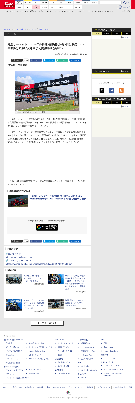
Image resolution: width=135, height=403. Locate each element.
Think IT (9, 343)
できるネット (11, 374)
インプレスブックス (36, 369)
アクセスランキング (106, 30)
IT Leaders (10, 355)
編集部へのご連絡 (59, 387)
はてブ (51, 60)
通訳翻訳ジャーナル (88, 351)
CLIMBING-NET (63, 366)
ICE (102, 340)
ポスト (18, 60)
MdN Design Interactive (89, 370)
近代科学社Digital (64, 373)
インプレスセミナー (36, 355)
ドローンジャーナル (13, 359)
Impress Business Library (37, 351)
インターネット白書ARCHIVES (17, 378)
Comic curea (108, 347)
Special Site (103, 71)
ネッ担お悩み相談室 (13, 363)
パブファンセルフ (110, 358)
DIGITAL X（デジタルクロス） (39, 359)
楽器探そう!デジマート (66, 347)
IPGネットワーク (107, 362)
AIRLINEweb (85, 343)
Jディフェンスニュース (89, 347)
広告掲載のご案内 (43, 387)
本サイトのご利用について (12, 387)
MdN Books (85, 366)
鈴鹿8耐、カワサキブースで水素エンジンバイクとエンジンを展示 (34, 278)
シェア (37, 60)
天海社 (106, 343)
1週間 (117, 33)
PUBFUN (104, 355)
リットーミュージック (65, 343)
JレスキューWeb (87, 355)
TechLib (83, 377)
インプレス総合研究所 (14, 351)
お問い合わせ (30, 387)
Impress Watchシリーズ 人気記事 (112, 99)
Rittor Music (59, 340)
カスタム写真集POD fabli (113, 369)
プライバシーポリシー (76, 387)
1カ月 (126, 33)
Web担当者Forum (12, 347)
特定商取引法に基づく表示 (122, 387)
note (64, 60)
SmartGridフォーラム (36, 343)
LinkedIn (77, 60)
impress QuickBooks (111, 351)
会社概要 (90, 387)
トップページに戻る (47, 323)
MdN (79, 363)
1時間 (97, 33)
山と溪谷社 (59, 359)
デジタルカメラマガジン (15, 370)
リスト (26, 60)
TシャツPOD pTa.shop (112, 365)
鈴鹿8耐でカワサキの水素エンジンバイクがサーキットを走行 (75, 303)
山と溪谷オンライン (65, 362)
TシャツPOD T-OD (65, 351)
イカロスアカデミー (88, 359)
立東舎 (60, 355)
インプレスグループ (103, 387)
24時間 (106, 33)
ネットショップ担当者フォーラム (40, 347)
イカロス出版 (83, 340)
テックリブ (82, 374)
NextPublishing (34, 373)
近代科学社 (59, 370)
